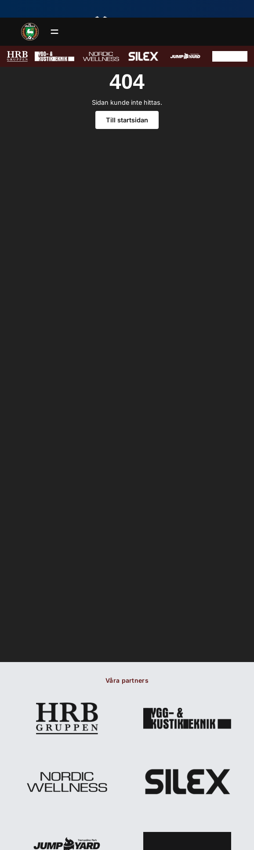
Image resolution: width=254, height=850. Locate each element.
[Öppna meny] (54, 31)
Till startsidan (127, 120)
